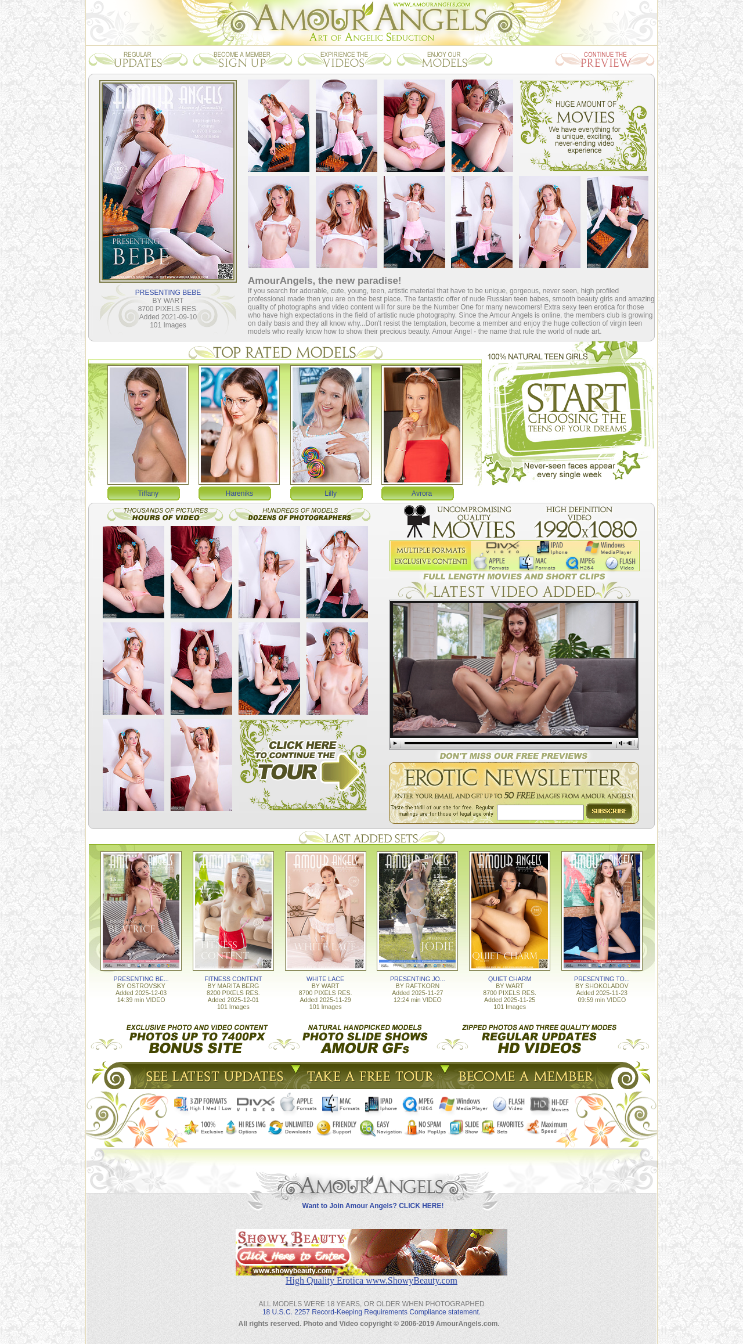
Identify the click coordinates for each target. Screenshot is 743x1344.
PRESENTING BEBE (168, 293)
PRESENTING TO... (602, 978)
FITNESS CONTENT (233, 978)
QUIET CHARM (509, 978)
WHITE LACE (325, 978)
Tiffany (148, 493)
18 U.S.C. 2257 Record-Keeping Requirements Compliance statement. (371, 1312)
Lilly (330, 493)
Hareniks (239, 493)
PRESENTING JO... (417, 978)
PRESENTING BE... (140, 978)
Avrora (422, 493)
